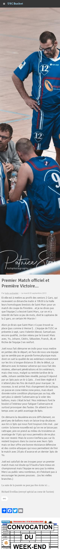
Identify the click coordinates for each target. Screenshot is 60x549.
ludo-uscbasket (11, 293)
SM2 (4, 498)
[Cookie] (6, 542)
